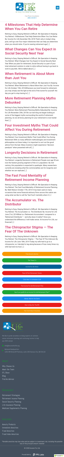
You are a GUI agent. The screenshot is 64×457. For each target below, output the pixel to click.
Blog (4, 375)
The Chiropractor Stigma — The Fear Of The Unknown (29, 229)
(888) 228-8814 (32, 18)
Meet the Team (8, 369)
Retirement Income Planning (13, 398)
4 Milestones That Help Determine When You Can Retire (31, 27)
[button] (57, 7)
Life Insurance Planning (11, 405)
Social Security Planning (11, 401)
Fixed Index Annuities (10, 434)
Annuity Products (9, 424)
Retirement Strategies (11, 395)
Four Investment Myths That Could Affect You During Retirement (31, 127)
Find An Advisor (8, 379)
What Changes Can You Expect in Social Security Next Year (30, 51)
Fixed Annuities (8, 430)
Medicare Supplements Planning (14, 408)
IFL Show (6, 372)
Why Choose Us (8, 366)
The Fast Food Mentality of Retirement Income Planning (27, 177)
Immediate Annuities (10, 427)
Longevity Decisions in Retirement (31, 152)
